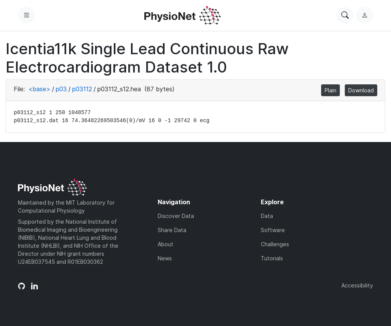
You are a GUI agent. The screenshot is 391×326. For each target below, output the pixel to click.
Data (267, 216)
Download (361, 90)
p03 (61, 89)
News (165, 258)
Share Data (172, 230)
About (165, 244)
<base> (39, 89)
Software (273, 230)
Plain (330, 90)
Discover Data (176, 216)
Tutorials (272, 258)
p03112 (82, 89)
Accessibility (357, 285)
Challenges (275, 244)
